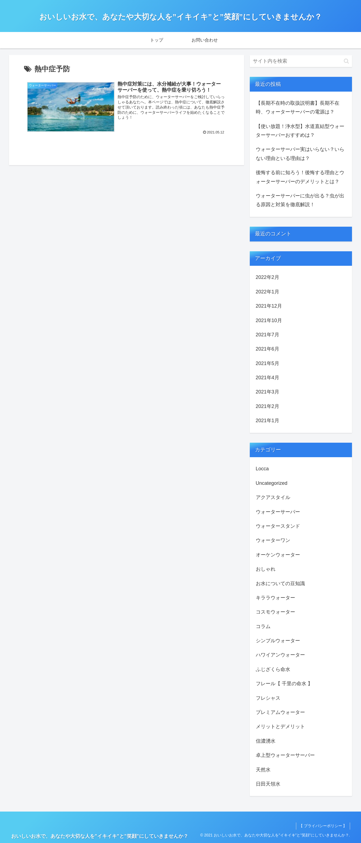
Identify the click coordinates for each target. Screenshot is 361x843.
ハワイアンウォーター (280, 655)
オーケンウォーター (278, 555)
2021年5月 (267, 363)
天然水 (263, 769)
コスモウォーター (275, 612)
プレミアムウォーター (280, 712)
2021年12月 (269, 306)
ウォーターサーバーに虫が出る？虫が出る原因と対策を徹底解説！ (300, 200)
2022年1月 (267, 291)
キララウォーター (275, 597)
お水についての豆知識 (280, 583)
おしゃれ (265, 569)
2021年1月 (267, 420)
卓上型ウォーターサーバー (285, 755)
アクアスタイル (273, 497)
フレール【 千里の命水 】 (284, 683)
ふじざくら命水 (273, 669)
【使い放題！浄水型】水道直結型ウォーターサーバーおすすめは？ (300, 131)
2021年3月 (267, 392)
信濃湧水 (265, 741)
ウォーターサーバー (278, 512)
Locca (262, 468)
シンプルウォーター (278, 640)
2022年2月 (267, 277)
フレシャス (268, 698)
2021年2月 (267, 406)
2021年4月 (267, 377)
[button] (346, 61)
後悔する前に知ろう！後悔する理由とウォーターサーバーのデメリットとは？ (300, 177)
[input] (301, 61)
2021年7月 (267, 334)
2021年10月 (269, 320)
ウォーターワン (273, 540)
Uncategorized (271, 483)
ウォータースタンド (278, 526)
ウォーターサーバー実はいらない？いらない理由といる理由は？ (300, 154)
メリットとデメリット (280, 726)
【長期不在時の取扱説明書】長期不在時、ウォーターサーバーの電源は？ (297, 107)
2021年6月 (267, 349)
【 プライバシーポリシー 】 (323, 826)
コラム (263, 626)
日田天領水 (268, 784)
